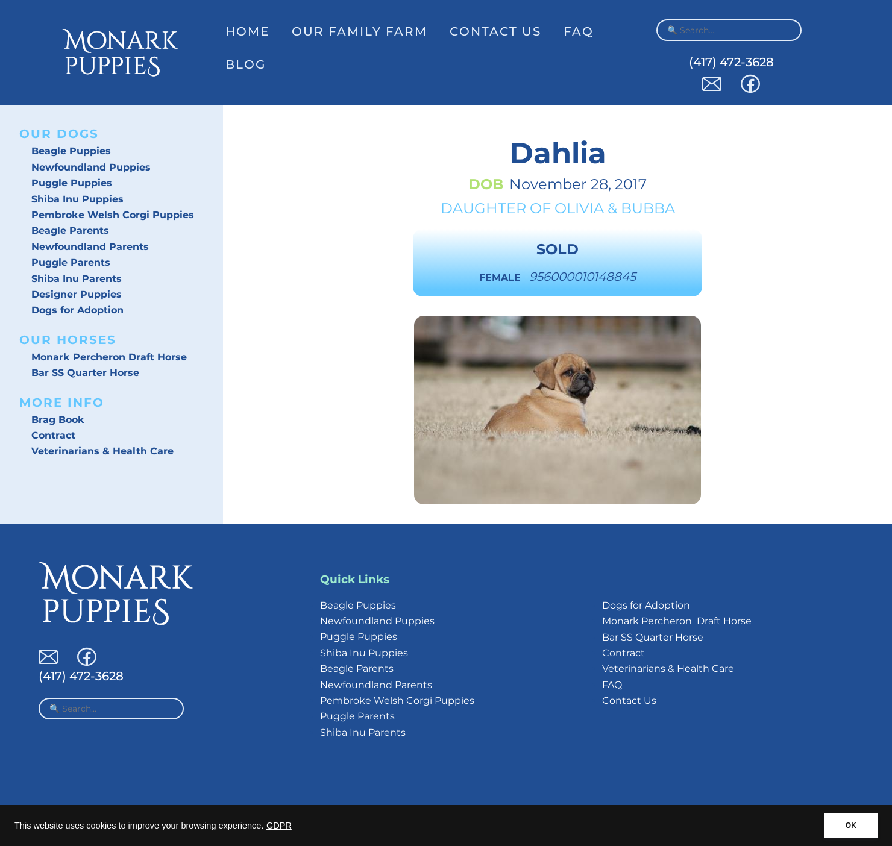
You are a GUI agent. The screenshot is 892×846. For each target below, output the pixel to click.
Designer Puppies (76, 294)
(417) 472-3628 (731, 62)
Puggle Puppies (71, 183)
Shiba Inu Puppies (77, 199)
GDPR (279, 825)
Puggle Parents (70, 262)
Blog (245, 64)
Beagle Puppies (71, 151)
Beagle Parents (70, 230)
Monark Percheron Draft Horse (109, 357)
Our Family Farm (359, 31)
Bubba (648, 208)
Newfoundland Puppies (91, 167)
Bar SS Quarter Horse (85, 372)
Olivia (579, 208)
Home (247, 31)
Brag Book (57, 419)
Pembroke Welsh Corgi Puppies (112, 215)
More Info (61, 402)
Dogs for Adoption (77, 310)
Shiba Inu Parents (76, 278)
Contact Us (495, 31)
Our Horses (67, 340)
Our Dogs (59, 134)
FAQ (579, 31)
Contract (53, 435)
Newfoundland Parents (90, 246)
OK (851, 825)
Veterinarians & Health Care (102, 451)
